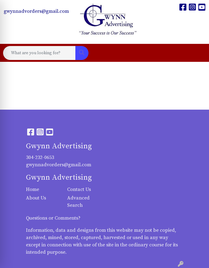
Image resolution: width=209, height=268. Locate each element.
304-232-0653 (40, 157)
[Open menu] (197, 53)
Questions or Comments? (53, 218)
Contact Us (79, 189)
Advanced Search (78, 201)
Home (32, 189)
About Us (36, 198)
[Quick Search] (39, 53)
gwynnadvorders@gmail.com (36, 11)
